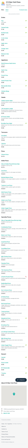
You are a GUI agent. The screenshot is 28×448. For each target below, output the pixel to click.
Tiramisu (3, 373)
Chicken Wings (5, 91)
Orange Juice (4, 48)
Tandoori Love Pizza (6, 185)
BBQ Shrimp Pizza (6, 338)
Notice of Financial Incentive (8, 436)
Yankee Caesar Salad (6, 100)
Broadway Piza (5, 325)
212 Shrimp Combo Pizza (8, 331)
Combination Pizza (6, 227)
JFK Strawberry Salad (7, 108)
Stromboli (4, 135)
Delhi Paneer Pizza (6, 192)
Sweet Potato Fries (6, 80)
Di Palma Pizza (5, 297)
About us (4, 426)
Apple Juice (4, 43)
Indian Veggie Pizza (6, 208)
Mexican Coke (5, 54)
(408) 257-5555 (9, 7)
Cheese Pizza (5, 154)
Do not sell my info (6, 439)
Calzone (3, 143)
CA (6, 423)
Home (3, 423)
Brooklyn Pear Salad (6, 123)
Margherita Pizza (5, 318)
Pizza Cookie (4, 362)
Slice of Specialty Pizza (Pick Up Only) (11, 220)
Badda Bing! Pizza (6, 283)
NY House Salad (5, 116)
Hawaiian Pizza (5, 263)
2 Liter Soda (4, 38)
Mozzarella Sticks (6, 86)
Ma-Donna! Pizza (5, 303)
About (7, 9)
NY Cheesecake (5, 368)
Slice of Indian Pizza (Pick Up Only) (10, 164)
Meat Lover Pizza (6, 235)
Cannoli (3, 357)
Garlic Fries (4, 70)
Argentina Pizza (5, 241)
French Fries (4, 75)
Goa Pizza (4, 170)
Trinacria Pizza (5, 311)
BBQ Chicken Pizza (6, 256)
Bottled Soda (4, 32)
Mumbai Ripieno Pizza (7, 177)
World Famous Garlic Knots (8, 63)
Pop (2, 20)
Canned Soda (4, 27)
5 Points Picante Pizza (7, 276)
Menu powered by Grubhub (14, 13)
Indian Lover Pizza (6, 200)
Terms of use (5, 431)
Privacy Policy (5, 434)
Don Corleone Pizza (6, 290)
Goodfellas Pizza (5, 248)
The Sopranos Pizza (6, 270)
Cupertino (9, 423)
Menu (2, 9)
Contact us (4, 429)
